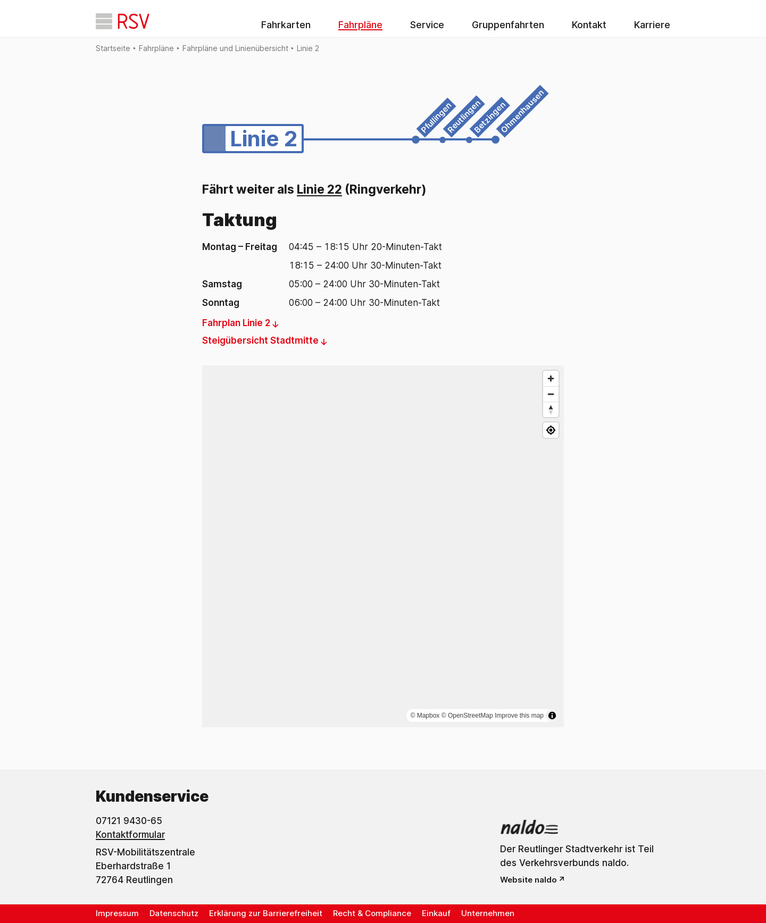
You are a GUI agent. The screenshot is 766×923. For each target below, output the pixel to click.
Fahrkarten (286, 24)
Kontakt (589, 24)
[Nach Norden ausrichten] (551, 409)
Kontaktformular (130, 834)
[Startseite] (122, 21)
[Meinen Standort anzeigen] (551, 430)
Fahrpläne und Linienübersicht (235, 48)
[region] (383, 546)
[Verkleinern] (551, 394)
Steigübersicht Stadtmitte (260, 340)
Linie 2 (308, 48)
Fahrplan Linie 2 (236, 323)
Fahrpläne (360, 24)
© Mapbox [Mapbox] (425, 715)
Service (427, 24)
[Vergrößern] (551, 378)
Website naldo (528, 880)
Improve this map (519, 715)
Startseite (113, 48)
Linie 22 (319, 189)
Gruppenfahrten (508, 24)
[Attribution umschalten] (552, 715)
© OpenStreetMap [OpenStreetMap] (467, 715)
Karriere (652, 24)
